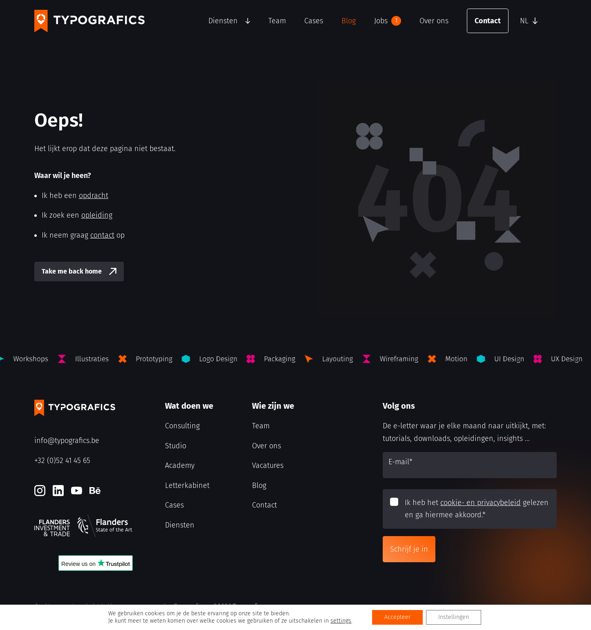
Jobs (387, 21)
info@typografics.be (66, 440)
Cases (313, 20)
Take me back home (72, 271)
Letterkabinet (187, 485)
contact (102, 235)
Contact (488, 20)
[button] (536, 21)
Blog (348, 20)
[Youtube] (76, 490)
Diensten (223, 20)
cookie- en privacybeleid (480, 502)
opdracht (93, 195)
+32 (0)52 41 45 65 (62, 460)
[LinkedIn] (58, 490)
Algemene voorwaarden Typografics (156, 606)
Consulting (182, 425)
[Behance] (94, 490)
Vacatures (267, 465)
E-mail (400, 461)
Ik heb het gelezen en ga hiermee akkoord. (477, 509)
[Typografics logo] (89, 21)
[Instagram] (39, 490)
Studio (175, 445)
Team (277, 20)
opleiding (96, 215)
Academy (179, 465)
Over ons (433, 20)
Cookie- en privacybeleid (68, 606)
